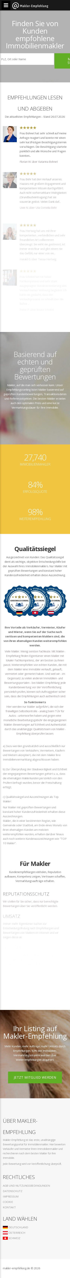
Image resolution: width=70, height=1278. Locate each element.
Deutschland (15, 1227)
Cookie (8, 1202)
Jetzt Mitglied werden (35, 1077)
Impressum (10, 1196)
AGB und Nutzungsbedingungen (26, 1185)
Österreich (14, 1232)
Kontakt (9, 1207)
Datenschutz (12, 1191)
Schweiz (11, 1238)
